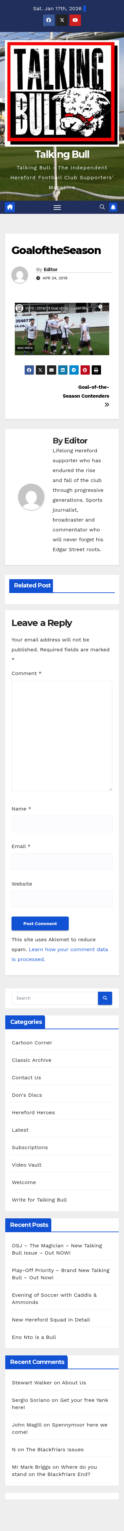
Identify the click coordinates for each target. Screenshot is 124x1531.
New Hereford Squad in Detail (51, 1320)
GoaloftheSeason (56, 250)
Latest (20, 1130)
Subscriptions (30, 1147)
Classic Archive (31, 1060)
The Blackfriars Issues (55, 1449)
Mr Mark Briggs (31, 1467)
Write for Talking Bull (39, 1200)
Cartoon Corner (32, 1042)
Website (22, 884)
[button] (102, 207)
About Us (74, 1382)
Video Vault (26, 1165)
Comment (26, 673)
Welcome (24, 1182)
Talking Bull (62, 154)
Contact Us (26, 1077)
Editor (51, 269)
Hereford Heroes (33, 1112)
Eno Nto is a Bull (34, 1337)
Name (21, 809)
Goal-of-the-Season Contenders (86, 395)
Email (21, 846)
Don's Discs (27, 1095)
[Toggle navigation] (57, 207)
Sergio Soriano (31, 1400)
